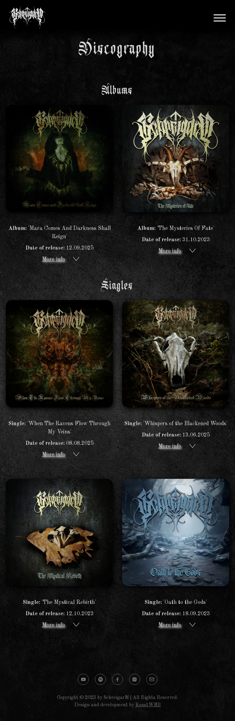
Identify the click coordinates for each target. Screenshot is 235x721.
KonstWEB (148, 705)
